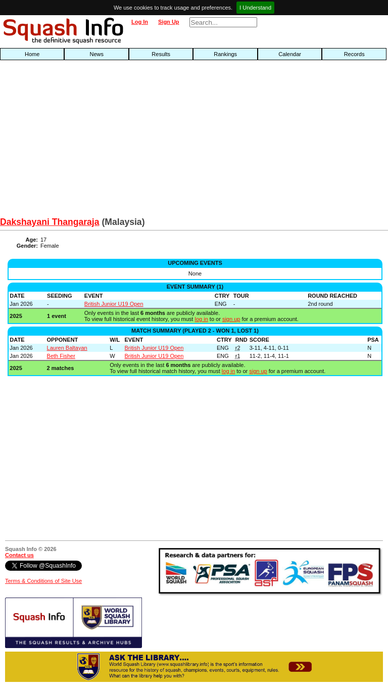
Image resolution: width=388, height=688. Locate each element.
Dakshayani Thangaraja (50, 222)
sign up (231, 319)
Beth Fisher (61, 356)
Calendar (289, 54)
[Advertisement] (124, 141)
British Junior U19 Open (113, 304)
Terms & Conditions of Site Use (43, 581)
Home (32, 54)
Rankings (225, 54)
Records (354, 54)
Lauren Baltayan (67, 348)
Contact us (19, 555)
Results (161, 54)
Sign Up (168, 22)
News (96, 54)
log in (201, 319)
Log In (139, 22)
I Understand (255, 8)
